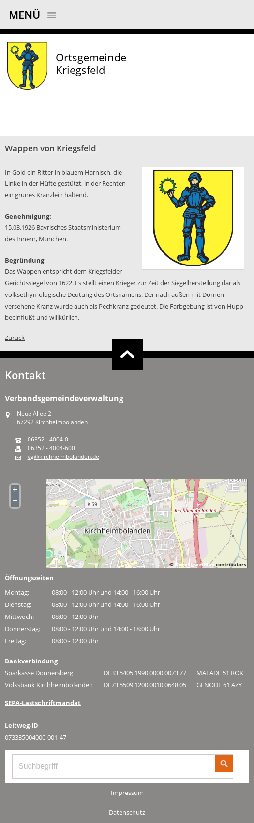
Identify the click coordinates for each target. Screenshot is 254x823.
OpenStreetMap (194, 564)
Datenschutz (127, 812)
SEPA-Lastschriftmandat (43, 702)
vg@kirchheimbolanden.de (63, 457)
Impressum (127, 792)
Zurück (15, 337)
